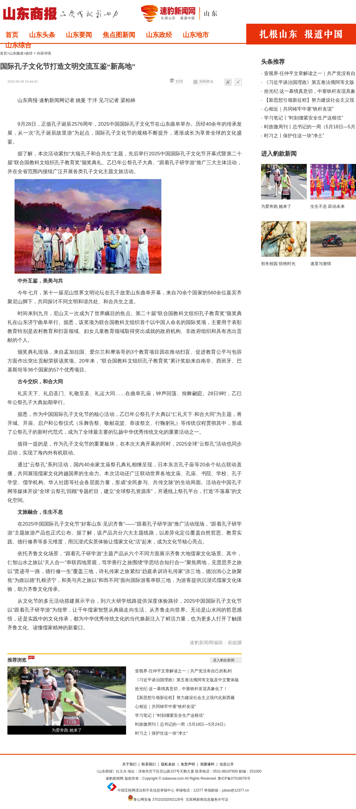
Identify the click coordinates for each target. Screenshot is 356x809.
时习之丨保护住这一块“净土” (161, 733)
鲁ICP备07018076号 (234, 778)
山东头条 (42, 35)
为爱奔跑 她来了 (67, 730)
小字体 (228, 82)
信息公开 (227, 764)
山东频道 (16, 53)
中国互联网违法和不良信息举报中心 (145, 790)
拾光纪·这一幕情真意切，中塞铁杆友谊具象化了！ (181, 688)
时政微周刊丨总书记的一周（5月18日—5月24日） (181, 724)
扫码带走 (206, 81)
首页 (11, 35)
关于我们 (129, 764)
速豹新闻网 (114, 778)
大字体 (238, 82)
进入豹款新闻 (223, 660)
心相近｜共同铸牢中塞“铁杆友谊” (165, 706)
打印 (179, 81)
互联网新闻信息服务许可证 (207, 799)
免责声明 (188, 764)
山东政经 (159, 35)
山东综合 (18, 45)
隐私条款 (168, 764)
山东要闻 (79, 35)
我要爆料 (207, 764)
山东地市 (196, 35)
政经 (29, 53)
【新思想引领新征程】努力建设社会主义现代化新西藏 (185, 697)
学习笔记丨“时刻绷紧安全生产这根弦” (169, 715)
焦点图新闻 (119, 35)
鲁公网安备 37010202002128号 (159, 799)
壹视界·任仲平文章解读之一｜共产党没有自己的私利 (183, 670)
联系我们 (149, 764)
